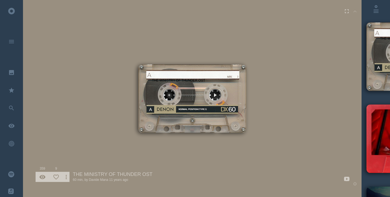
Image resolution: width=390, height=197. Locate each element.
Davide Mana (98, 180)
